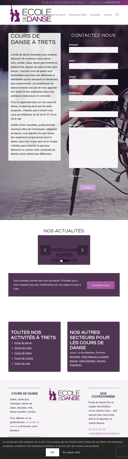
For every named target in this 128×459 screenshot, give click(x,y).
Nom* (72, 61)
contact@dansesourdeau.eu (104, 433)
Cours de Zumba (23, 358)
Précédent (45, 250)
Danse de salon (23, 347)
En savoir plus (71, 452)
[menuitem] (40, 15)
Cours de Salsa (23, 353)
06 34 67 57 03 (113, 2)
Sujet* (72, 109)
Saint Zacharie (87, 360)
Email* (72, 77)
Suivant (83, 250)
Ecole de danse (23, 342)
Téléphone (74, 93)
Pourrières (75, 364)
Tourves (101, 360)
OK (52, 452)
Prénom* (73, 45)
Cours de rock (22, 363)
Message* (74, 125)
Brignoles (75, 356)
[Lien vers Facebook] (117, 14)
